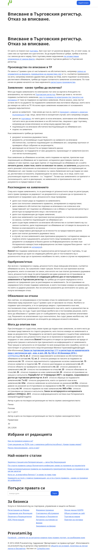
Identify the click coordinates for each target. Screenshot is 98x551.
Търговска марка (72, 516)
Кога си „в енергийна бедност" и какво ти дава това (32, 474)
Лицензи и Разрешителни (20, 516)
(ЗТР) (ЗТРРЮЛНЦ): (48, 353)
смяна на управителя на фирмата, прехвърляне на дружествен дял (47, 72)
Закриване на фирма (46, 526)
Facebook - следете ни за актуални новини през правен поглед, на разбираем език (46, 537)
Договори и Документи (47, 516)
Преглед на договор (73, 519)
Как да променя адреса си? (20, 441)
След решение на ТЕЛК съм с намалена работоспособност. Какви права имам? (44, 444)
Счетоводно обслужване (47, 513)
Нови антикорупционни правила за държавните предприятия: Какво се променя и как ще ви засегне (48, 470)
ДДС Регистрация (16, 519)
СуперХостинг (43, 548)
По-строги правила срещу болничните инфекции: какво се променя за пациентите (46, 465)
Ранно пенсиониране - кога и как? (23, 447)
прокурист (64, 112)
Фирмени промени (45, 510)
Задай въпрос (83, 3)
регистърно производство (62, 82)
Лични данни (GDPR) (73, 510)
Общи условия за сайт (74, 513)
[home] (10, 3)
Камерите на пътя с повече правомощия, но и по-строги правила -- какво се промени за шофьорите (48, 479)
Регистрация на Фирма (18, 510)
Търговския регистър (45, 94)
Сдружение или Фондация (20, 513)
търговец (33, 51)
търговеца (26, 118)
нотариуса (36, 247)
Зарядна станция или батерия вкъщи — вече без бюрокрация (37, 462)
